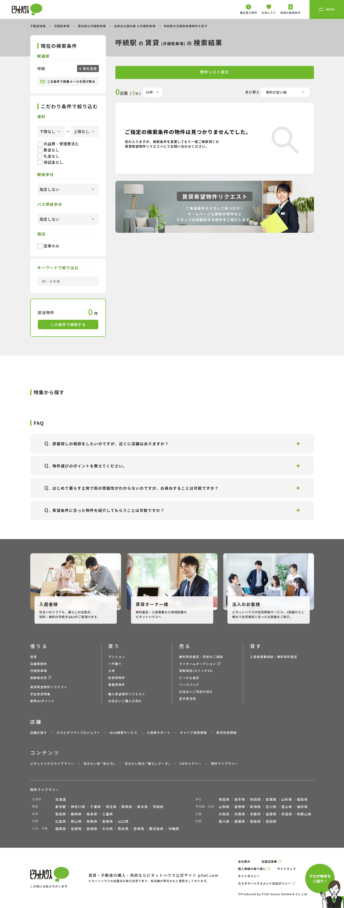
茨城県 (158, 806)
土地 (111, 670)
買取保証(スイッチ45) (196, 670)
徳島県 (255, 821)
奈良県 (286, 814)
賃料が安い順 (276, 92)
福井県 (302, 806)
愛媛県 (239, 821)
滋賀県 (271, 814)
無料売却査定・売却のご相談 (201, 656)
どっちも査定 (189, 677)
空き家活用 (187, 698)
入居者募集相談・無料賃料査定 (273, 656)
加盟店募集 (269, 861)
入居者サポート (158, 732)
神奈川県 (78, 806)
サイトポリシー (249, 876)
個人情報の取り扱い (252, 869)
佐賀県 (76, 828)
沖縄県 (173, 828)
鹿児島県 (156, 828)
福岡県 (60, 828)
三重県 (107, 814)
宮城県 (271, 799)
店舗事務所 (38, 664)
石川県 (271, 806)
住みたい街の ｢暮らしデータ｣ (147, 763)
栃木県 (142, 806)
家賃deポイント (42, 701)
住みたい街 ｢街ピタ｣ (99, 763)
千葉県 (95, 806)
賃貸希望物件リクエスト (48, 687)
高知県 (271, 821)
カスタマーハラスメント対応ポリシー (264, 883)
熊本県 (123, 828)
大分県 (107, 828)
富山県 (286, 806)
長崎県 (92, 828)
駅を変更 (89, 68)
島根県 (107, 821)
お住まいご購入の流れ (125, 701)
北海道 (60, 799)
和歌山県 (304, 814)
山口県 (123, 821)
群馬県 (127, 806)
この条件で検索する (68, 324)
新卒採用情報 (226, 732)
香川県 (224, 821)
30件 (149, 92)
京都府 (255, 814)
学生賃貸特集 (40, 694)
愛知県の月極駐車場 (92, 26)
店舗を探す (38, 732)
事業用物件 (116, 684)
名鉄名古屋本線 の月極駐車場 (135, 26)
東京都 (60, 806)
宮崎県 (138, 828)
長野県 (239, 806)
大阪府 (224, 814)
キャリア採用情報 (193, 732)
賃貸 (33, 656)
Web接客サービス (123, 732)
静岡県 (76, 814)
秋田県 (255, 799)
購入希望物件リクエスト (126, 694)
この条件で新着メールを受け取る (67, 81)
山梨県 (224, 806)
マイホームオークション (197, 664)
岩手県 (239, 799)
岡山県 (76, 821)
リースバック (189, 684)
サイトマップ (286, 869)
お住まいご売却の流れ (196, 691)
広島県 (60, 821)
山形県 (286, 799)
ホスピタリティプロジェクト (78, 732)
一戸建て (115, 664)
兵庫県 (239, 814)
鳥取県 (92, 821)
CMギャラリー (190, 763)
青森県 (224, 799)
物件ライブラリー (224, 763)
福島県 (302, 799)
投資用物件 (116, 677)
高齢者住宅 (38, 677)
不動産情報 (38, 26)
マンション (116, 656)
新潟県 (255, 806)
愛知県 (60, 814)
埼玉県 (111, 806)
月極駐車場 (62, 26)
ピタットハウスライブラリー (52, 763)
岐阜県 (92, 814)
